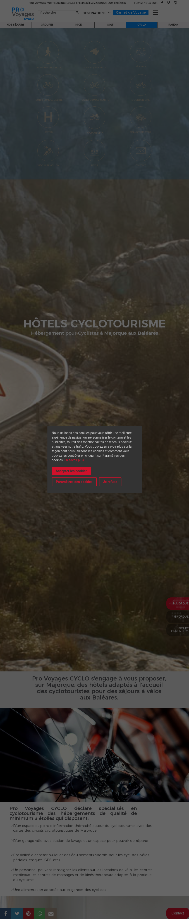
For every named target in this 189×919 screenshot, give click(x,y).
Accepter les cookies (71, 471)
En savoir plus (74, 460)
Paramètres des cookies (74, 482)
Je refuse (110, 482)
